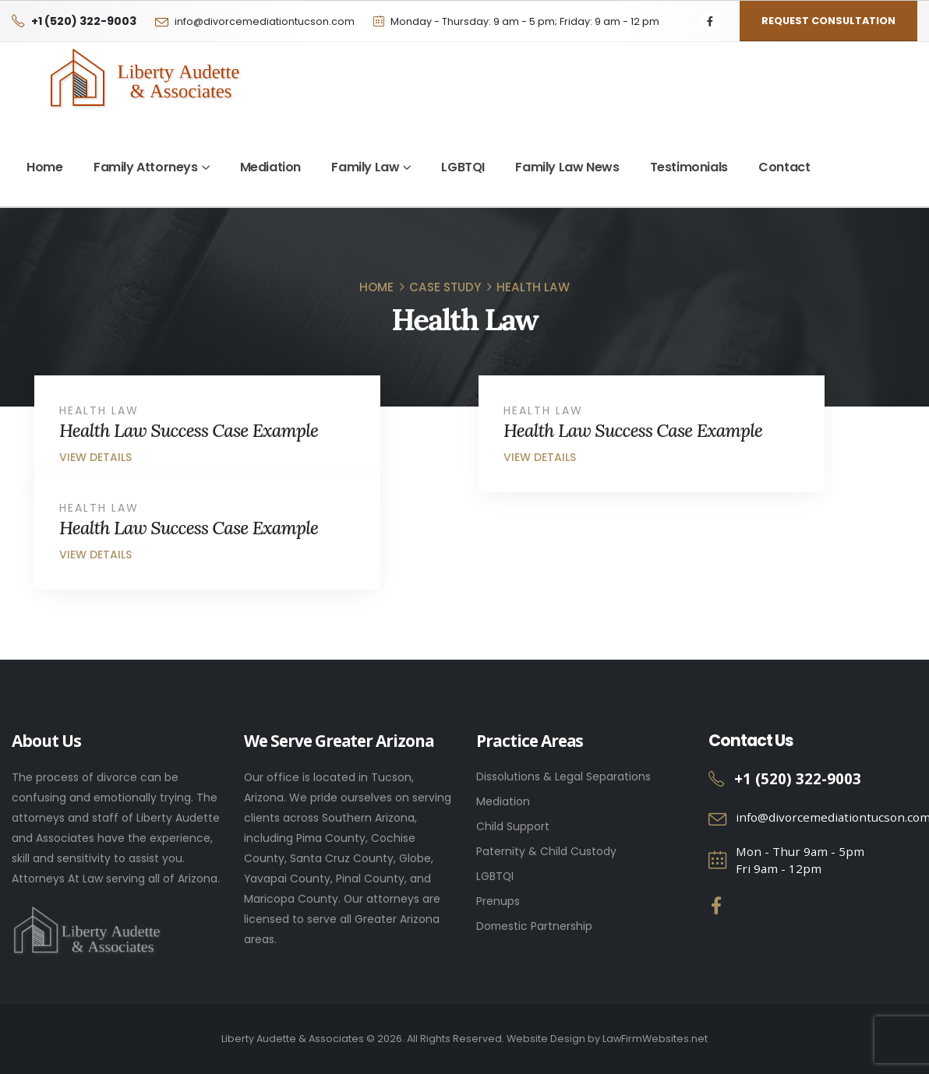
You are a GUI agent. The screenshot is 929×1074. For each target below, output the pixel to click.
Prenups (498, 901)
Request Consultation (828, 20)
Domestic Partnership (534, 926)
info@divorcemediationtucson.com (265, 21)
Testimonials (689, 167)
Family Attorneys (146, 167)
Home (44, 167)
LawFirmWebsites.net (655, 1038)
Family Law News (567, 167)
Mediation (270, 167)
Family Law (365, 167)
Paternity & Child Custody (546, 851)
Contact (784, 167)
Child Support (512, 826)
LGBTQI (463, 167)
